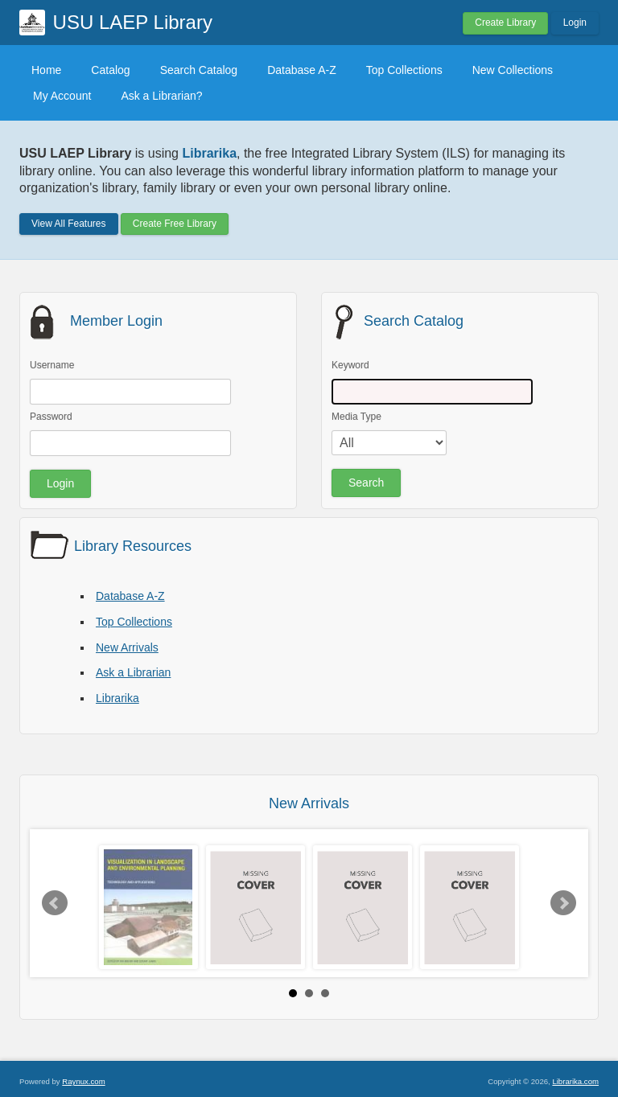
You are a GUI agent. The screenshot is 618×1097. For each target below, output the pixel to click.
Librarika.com (575, 1081)
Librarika (117, 698)
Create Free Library (174, 223)
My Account (62, 95)
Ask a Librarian (133, 672)
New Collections (512, 70)
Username (52, 365)
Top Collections (404, 70)
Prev (55, 903)
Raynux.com (83, 1081)
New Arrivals (127, 647)
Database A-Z (301, 70)
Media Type (356, 416)
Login (575, 22)
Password (51, 416)
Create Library (505, 22)
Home (46, 70)
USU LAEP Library (132, 22)
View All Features (68, 223)
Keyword (350, 365)
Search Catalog (199, 70)
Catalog (110, 70)
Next (563, 903)
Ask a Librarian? (161, 95)
